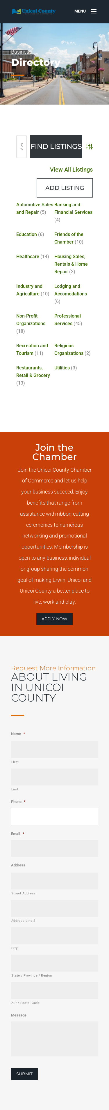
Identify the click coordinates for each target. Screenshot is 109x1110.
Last (15, 789)
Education (31, 239)
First (15, 762)
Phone (18, 801)
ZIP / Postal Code (25, 1003)
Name (18, 734)
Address (18, 865)
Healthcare (32, 258)
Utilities (61, 350)
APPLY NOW (54, 618)
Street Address (23, 893)
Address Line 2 (23, 921)
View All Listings (68, 185)
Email (17, 833)
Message (18, 1015)
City (14, 948)
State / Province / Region (31, 975)
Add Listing (63, 200)
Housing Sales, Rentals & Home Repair (69, 264)
